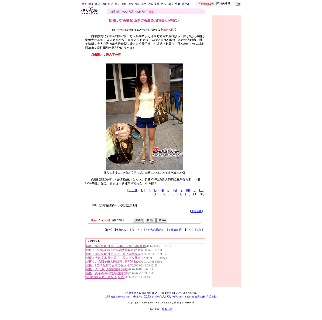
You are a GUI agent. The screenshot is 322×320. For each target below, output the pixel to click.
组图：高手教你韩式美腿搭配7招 (107, 273)
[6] (175, 190)
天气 (163, 3)
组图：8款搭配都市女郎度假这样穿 (109, 265)
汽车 (137, 3)
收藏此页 (121, 229)
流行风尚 (141, 11)
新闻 (90, 3)
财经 (110, 3)
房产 (143, 3)
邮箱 (171, 3)
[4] (162, 190)
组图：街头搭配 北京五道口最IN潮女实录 (113, 254)
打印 (188, 229)
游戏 (150, 3)
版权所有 (167, 309)
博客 (123, 3)
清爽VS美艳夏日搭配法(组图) (105, 277)
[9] (194, 190)
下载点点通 (174, 229)
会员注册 (200, 296)
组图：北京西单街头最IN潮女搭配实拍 (111, 261)
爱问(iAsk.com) (100, 220)
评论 (108, 229)
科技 (117, 3)
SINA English (185, 296)
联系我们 (148, 296)
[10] (201, 190)
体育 (97, 3)
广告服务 (136, 296)
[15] (187, 194)
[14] (179, 194)
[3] (155, 190)
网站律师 (172, 296)
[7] (181, 190)
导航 (177, 3)
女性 (157, 3)
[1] (143, 190)
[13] (171, 194)
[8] (188, 190)
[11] (156, 194)
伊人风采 (128, 11)
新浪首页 (115, 11)
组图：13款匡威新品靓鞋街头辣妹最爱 (111, 250)
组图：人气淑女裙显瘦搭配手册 (107, 269)
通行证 (185, 3)
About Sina (123, 296)
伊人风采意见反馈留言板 (138, 293)
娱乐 (104, 3)
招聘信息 (160, 296)
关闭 (199, 229)
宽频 (130, 3)
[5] (168, 190)
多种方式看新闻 (154, 229)
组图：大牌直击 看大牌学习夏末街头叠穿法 (115, 257)
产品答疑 (211, 296)
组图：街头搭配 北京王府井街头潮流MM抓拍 (116, 246)
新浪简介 (110, 296)
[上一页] (132, 190)
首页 (84, 3)
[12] (163, 194)
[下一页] (198, 194)
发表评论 (196, 211)
